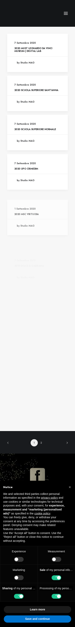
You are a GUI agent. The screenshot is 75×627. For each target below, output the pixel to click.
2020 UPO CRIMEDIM (26, 185)
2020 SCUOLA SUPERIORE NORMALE (35, 129)
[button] (70, 487)
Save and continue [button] (37, 618)
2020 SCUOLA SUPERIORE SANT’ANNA (36, 90)
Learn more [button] (37, 609)
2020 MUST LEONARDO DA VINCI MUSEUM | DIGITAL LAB (33, 49)
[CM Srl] (22, 13)
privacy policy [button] (49, 497)
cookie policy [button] (42, 513)
